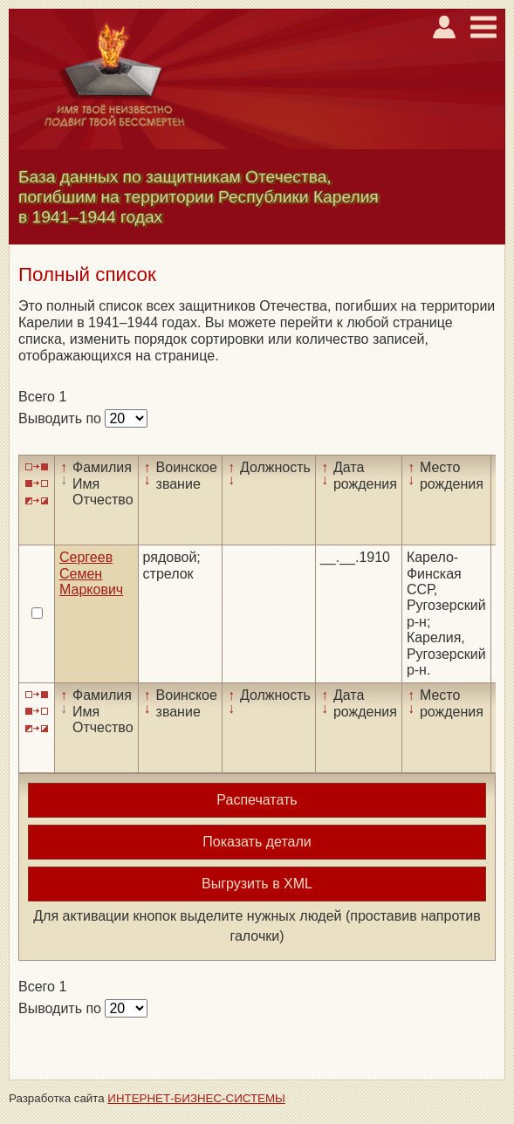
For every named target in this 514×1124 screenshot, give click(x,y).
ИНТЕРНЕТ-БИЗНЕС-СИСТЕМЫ (196, 1098)
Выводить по (61, 418)
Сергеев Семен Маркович (91, 573)
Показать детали (256, 841)
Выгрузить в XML (257, 883)
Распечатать (256, 799)
